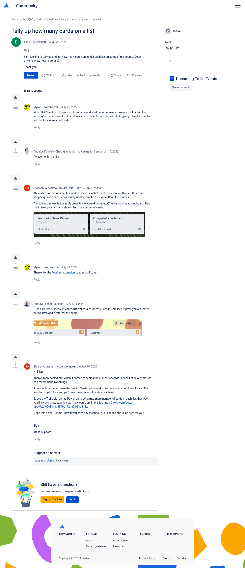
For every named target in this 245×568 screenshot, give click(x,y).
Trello (39, 19)
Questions (52, 19)
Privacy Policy (147, 558)
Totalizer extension (63, 272)
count (169, 48)
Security (181, 558)
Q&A (31, 19)
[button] (89, 224)
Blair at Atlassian (44, 366)
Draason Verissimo (45, 188)
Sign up (51, 460)
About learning (121, 540)
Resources (119, 546)
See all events (180, 87)
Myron (37, 107)
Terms (166, 558)
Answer (31, 75)
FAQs (89, 540)
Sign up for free (52, 499)
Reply (37, 127)
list (177, 48)
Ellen (27, 42)
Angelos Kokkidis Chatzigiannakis (54, 151)
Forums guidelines (96, 546)
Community (27, 5)
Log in (39, 460)
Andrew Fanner (43, 303)
